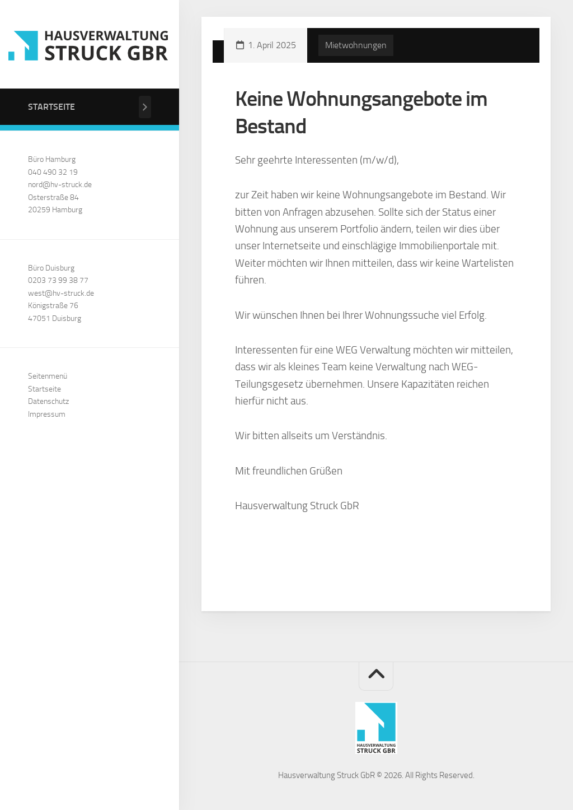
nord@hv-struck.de (60, 184)
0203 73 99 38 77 (58, 280)
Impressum (46, 414)
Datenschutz (48, 401)
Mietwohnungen (356, 45)
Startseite (51, 106)
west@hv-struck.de (61, 293)
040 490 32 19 (53, 172)
